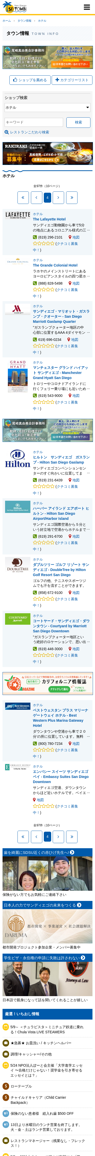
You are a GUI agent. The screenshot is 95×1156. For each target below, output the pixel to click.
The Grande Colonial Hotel (55, 265)
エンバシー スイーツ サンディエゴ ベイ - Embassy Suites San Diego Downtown (61, 777)
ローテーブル (21, 1086)
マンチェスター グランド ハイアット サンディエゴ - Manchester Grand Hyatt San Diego (60, 373)
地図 (74, 237)
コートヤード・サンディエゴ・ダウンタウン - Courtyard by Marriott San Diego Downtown (61, 626)
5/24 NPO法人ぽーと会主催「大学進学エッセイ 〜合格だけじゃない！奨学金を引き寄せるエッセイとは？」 (46, 1070)
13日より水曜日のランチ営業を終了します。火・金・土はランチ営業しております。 (46, 1127)
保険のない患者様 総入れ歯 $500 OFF (42, 1113)
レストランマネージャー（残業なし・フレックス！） (48, 1143)
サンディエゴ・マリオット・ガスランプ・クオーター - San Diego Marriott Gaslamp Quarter (61, 316)
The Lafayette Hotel (49, 219)
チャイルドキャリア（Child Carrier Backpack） (38, 1100)
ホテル (42, 20)
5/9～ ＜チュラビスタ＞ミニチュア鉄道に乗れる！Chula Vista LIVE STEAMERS (47, 1029)
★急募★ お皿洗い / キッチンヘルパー (41, 1043)
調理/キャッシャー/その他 (31, 1054)
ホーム (7, 20)
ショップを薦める (30, 80)
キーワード (15, 122)
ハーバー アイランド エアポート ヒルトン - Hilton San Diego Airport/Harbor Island (61, 513)
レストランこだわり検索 (27, 132)
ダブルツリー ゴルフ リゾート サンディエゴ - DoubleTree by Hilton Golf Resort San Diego (61, 570)
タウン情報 (24, 20)
